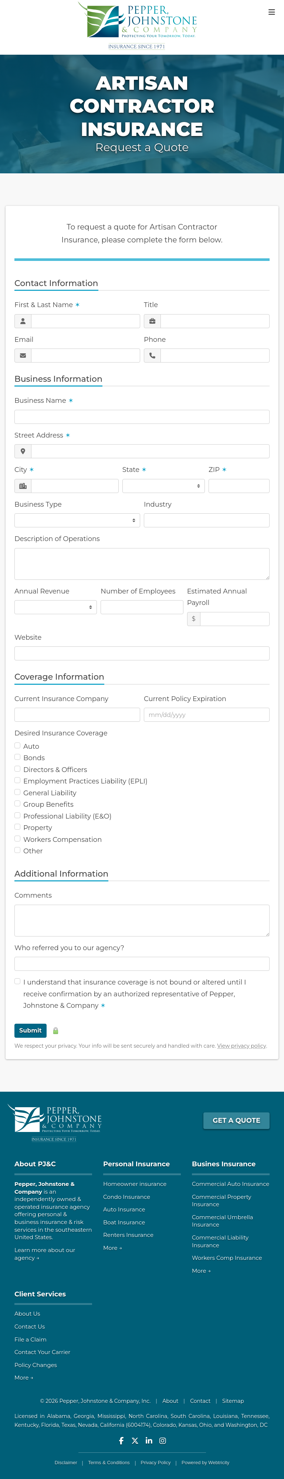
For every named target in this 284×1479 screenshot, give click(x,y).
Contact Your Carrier (42, 1352)
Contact (200, 1401)
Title (151, 305)
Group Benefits (48, 804)
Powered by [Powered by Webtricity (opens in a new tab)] (205, 1462)
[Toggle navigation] (272, 12)
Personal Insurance (136, 1164)
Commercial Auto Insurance (230, 1183)
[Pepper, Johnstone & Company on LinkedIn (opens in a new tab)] (149, 1441)
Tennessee (254, 1416)
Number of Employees (138, 591)
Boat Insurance (124, 1222)
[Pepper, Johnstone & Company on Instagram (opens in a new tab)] (162, 1441)
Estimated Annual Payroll (217, 597)
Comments (33, 895)
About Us (27, 1313)
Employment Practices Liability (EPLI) (85, 781)
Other (33, 851)
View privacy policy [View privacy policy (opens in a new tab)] (241, 1046)
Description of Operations (57, 539)
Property (37, 828)
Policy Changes (35, 1364)
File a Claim (30, 1339)
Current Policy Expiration (185, 699)
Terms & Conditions (109, 1462)
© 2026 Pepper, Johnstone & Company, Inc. (95, 1401)
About (170, 1401)
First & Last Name (47, 305)
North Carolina (147, 1416)
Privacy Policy (156, 1462)
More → (112, 1247)
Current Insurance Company (61, 699)
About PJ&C (35, 1164)
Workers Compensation (62, 840)
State (134, 470)
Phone (155, 340)
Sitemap (233, 1401)
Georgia (84, 1416)
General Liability (50, 793)
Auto (31, 746)
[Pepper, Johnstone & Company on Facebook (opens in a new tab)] (121, 1441)
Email (23, 340)
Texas (68, 1425)
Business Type (38, 504)
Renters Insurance (128, 1234)
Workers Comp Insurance (227, 1257)
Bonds (34, 758)
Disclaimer (66, 1462)
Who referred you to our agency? (69, 948)
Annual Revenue (42, 591)
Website (27, 637)
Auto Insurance (124, 1209)
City (24, 470)
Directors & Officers (55, 770)
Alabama (58, 1416)
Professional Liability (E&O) (67, 816)
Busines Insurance (224, 1164)
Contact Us (29, 1326)
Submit (30, 1030)
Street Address (42, 435)
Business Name (44, 401)
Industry (158, 504)
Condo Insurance (126, 1196)
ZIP (218, 470)
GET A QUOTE (236, 1120)
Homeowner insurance (134, 1183)
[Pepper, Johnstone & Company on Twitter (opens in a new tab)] (135, 1441)
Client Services (40, 1294)
